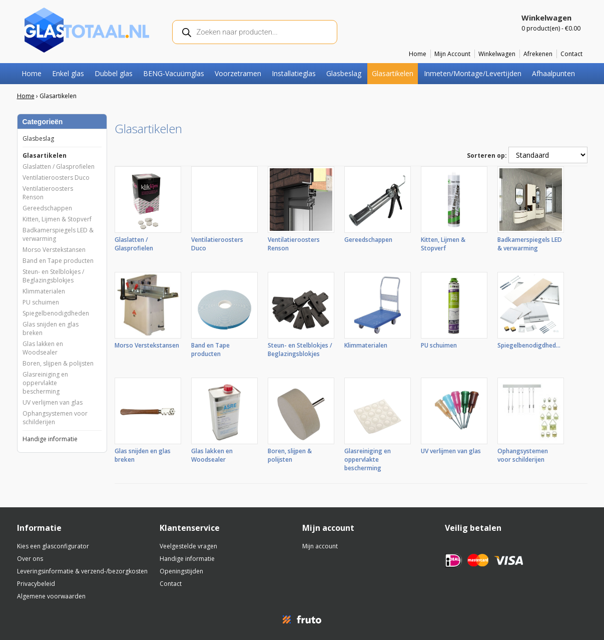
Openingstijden (181, 571)
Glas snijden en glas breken (51, 328)
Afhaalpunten (553, 73)
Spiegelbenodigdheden (56, 313)
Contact (571, 54)
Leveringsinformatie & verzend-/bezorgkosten (82, 571)
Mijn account (320, 546)
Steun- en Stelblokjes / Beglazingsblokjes (53, 275)
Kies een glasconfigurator (53, 546)
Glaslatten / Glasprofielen (59, 166)
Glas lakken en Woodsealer (43, 348)
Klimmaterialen (44, 291)
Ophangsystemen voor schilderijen (55, 417)
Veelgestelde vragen (188, 546)
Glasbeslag (343, 73)
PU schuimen (41, 302)
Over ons (30, 558)
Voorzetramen (238, 73)
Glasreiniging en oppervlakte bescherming (45, 383)
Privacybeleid (36, 583)
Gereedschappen (47, 208)
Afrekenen (537, 54)
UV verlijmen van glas (53, 402)
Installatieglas (294, 73)
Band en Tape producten (58, 260)
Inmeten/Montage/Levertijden (472, 73)
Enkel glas (68, 73)
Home (417, 54)
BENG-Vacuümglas (173, 73)
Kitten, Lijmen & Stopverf (57, 219)
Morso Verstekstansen (54, 249)
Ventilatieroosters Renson (48, 192)
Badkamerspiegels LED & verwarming (58, 234)
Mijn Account (452, 54)
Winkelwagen (496, 54)
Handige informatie (50, 439)
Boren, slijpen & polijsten (58, 363)
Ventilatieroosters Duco (56, 177)
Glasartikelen (392, 73)
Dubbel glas (114, 73)
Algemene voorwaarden (51, 596)
